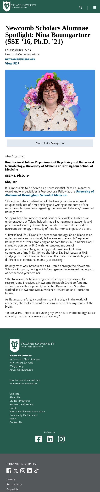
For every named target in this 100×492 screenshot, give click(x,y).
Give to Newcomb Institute (25, 380)
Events (13, 408)
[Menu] (95, 7)
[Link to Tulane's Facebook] (22, 470)
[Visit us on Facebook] (8, 470)
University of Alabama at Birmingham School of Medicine (49, 193)
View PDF (12, 63)
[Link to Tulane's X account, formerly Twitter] (15, 470)
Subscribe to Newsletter (23, 383)
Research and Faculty (21, 404)
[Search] (81, 8)
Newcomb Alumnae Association (27, 411)
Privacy (11, 479)
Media (13, 418)
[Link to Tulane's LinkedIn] (29, 470)
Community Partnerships (23, 415)
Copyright (12, 489)
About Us (15, 397)
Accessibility (14, 484)
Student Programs (20, 400)
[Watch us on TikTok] (36, 470)
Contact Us (16, 422)
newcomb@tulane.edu (20, 59)
